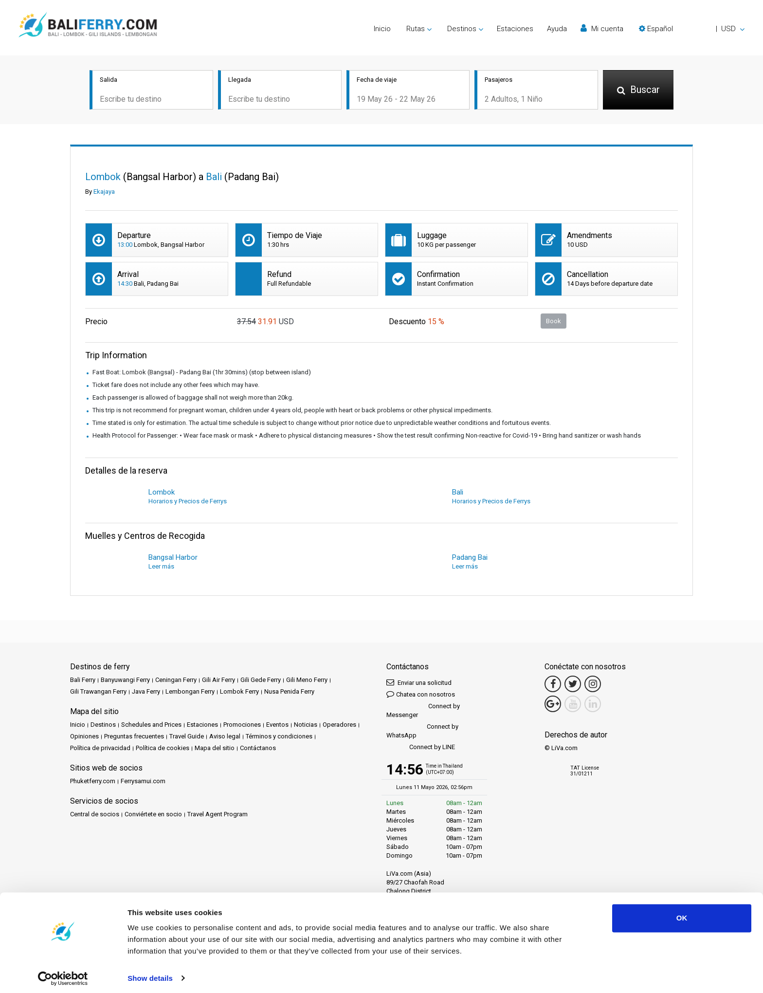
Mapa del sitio (215, 749)
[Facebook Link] (553, 685)
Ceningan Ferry (176, 680)
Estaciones (515, 28)
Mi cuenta (602, 28)
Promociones (242, 725)
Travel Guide (186, 737)
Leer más (161, 567)
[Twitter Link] (572, 685)
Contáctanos (258, 749)
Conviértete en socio (153, 815)
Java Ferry (146, 692)
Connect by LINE (420, 748)
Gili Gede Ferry (260, 680)
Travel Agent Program (217, 815)
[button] (692, 28)
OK (682, 914)
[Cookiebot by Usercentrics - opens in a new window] (63, 974)
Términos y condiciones (279, 737)
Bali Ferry (82, 680)
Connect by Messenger (423, 711)
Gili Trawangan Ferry (98, 692)
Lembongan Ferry (190, 692)
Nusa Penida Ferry (289, 692)
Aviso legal (224, 737)
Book (553, 321)
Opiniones (84, 737)
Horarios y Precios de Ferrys (187, 502)
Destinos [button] (461, 28)
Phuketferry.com (92, 782)
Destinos (103, 725)
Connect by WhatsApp (422, 732)
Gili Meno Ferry (306, 680)
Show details (150, 974)
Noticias (305, 725)
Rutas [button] (415, 28)
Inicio (382, 28)
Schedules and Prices (151, 725)
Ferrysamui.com (143, 782)
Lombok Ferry (239, 692)
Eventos (277, 725)
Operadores (339, 725)
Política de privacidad (100, 749)
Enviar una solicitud (419, 683)
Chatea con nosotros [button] (420, 695)
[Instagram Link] (592, 685)
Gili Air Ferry (218, 680)
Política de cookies (162, 749)
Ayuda (557, 28)
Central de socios (94, 815)
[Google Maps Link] (553, 705)
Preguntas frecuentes (134, 737)
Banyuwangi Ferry (125, 680)
